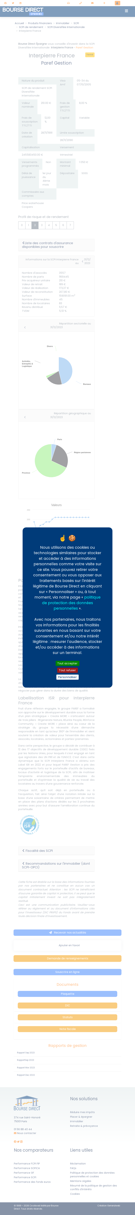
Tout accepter (67, 663)
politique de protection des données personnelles (71, 603)
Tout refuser (67, 670)
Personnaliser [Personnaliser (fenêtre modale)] (67, 677)
